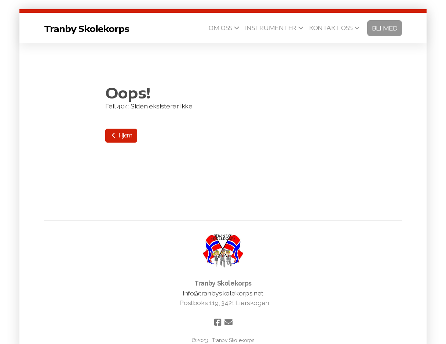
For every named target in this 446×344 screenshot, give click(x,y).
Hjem (121, 135)
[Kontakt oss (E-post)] (228, 322)
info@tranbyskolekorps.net (223, 293)
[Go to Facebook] (217, 322)
